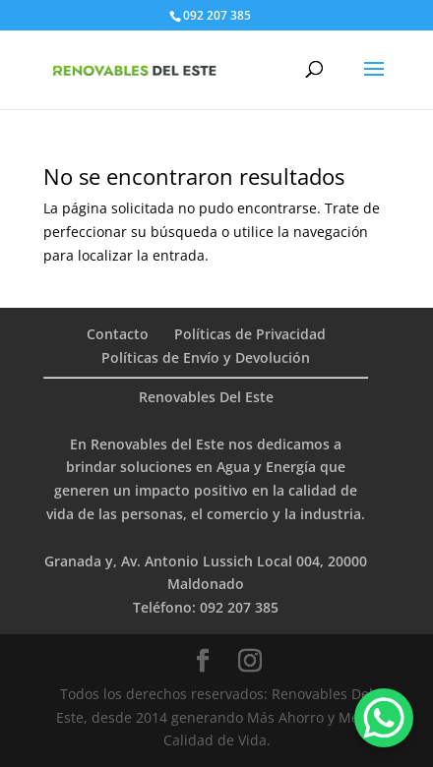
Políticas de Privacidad (250, 333)
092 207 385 (239, 607)
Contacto (118, 333)
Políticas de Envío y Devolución (205, 357)
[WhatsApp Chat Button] (383, 717)
